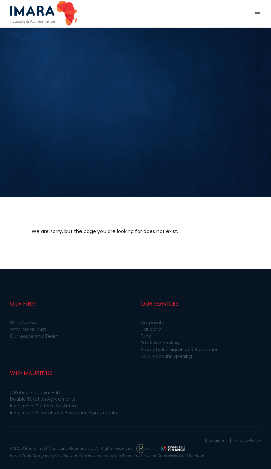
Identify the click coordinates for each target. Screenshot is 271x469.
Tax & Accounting (160, 343)
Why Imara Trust (28, 329)
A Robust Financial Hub (35, 392)
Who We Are (24, 322)
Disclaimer (215, 440)
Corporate (152, 322)
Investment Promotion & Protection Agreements (63, 412)
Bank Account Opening (166, 356)
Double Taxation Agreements (42, 399)
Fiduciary (151, 329)
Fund (146, 336)
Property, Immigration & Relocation (180, 349)
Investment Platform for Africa (43, 406)
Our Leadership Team (34, 336)
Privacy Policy (248, 440)
